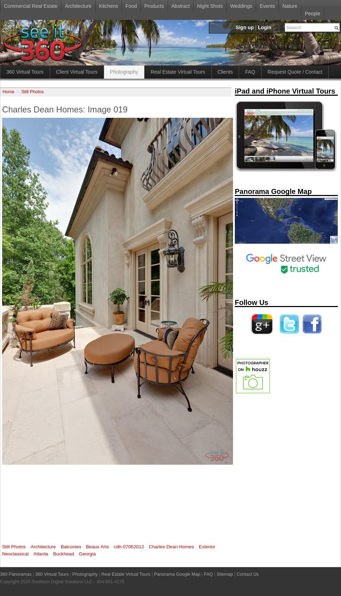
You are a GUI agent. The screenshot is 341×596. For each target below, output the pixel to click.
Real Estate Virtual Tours (178, 72)
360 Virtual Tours (25, 72)
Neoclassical (15, 554)
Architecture (78, 6)
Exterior (207, 546)
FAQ (250, 72)
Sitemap (225, 574)
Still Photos (32, 91)
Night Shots (210, 6)
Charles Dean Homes (171, 546)
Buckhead (63, 554)
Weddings (241, 6)
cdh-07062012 (129, 546)
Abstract (181, 6)
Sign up (245, 27)
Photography (124, 72)
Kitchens (108, 6)
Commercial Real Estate (31, 6)
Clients (225, 72)
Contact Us (248, 574)
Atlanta (40, 554)
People (312, 13)
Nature (289, 6)
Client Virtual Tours (77, 72)
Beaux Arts (97, 546)
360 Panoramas (16, 574)
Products (154, 6)
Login (264, 27)
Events (267, 6)
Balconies (71, 546)
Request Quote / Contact (294, 72)
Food (131, 6)
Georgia (87, 554)
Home (8, 91)
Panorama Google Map (177, 574)
